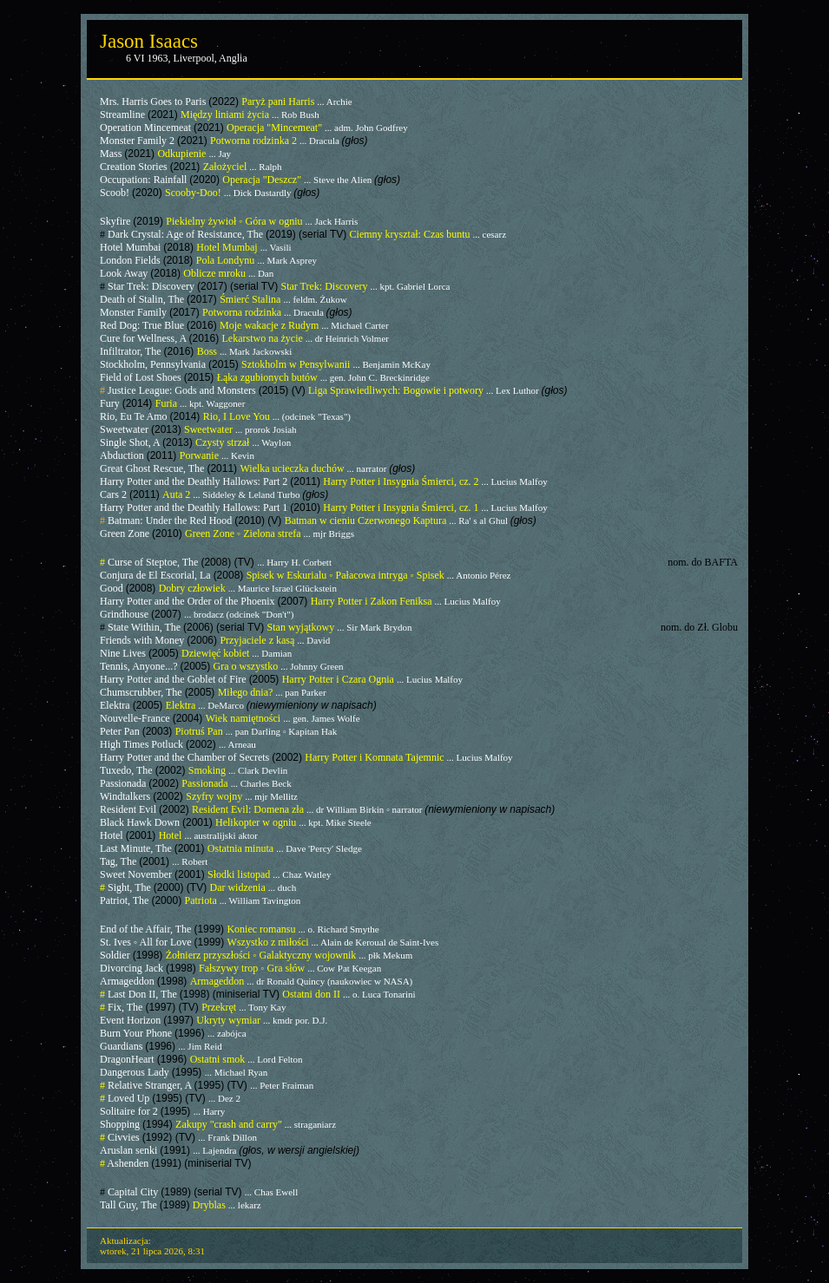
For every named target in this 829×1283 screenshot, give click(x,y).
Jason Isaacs (149, 41)
